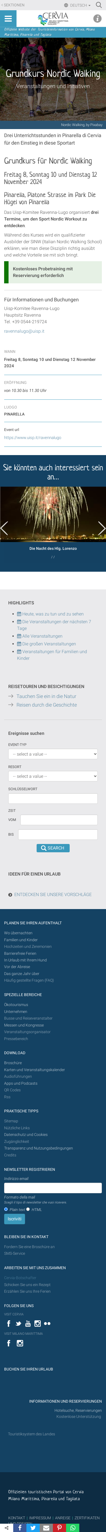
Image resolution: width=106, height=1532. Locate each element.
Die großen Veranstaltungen (48, 643)
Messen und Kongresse (24, 1025)
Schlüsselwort (22, 789)
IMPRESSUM (40, 1518)
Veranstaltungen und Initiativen (53, 86)
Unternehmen (15, 1011)
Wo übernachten (18, 933)
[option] (53, 525)
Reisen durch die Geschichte (47, 705)
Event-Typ (17, 745)
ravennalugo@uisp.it (24, 331)
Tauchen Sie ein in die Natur (46, 696)
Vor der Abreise (17, 966)
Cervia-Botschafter (20, 1278)
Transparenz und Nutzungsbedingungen (38, 1148)
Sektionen (14, 5)
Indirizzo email (16, 1178)
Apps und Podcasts (20, 1083)
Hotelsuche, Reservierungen (78, 1410)
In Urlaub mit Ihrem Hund (25, 960)
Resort (14, 767)
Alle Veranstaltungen (39, 636)
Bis (11, 834)
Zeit (12, 811)
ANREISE (62, 1518)
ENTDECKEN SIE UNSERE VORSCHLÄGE (53, 894)
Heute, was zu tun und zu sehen (50, 614)
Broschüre (13, 1063)
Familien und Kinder (21, 940)
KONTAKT (16, 1518)
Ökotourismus (16, 1004)
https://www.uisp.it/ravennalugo (32, 437)
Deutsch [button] (80, 5)
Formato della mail (35, 1200)
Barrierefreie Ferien (20, 953)
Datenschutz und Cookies (26, 1134)
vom (12, 820)
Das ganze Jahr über (21, 973)
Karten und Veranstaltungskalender (34, 1069)
